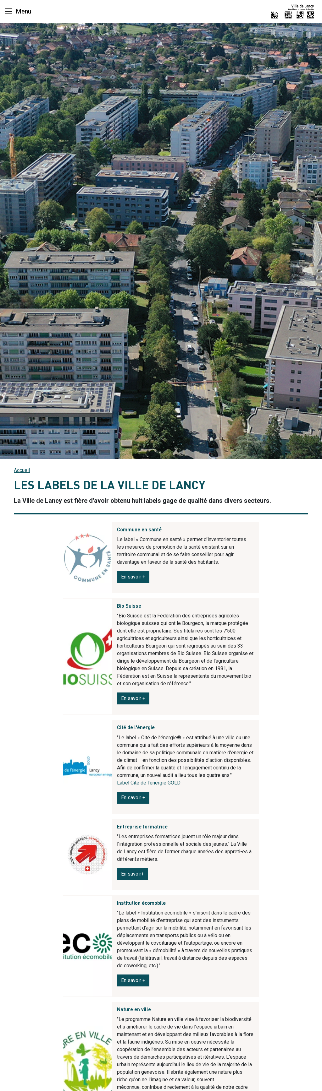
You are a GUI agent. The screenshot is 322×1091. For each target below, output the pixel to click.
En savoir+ (132, 874)
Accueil (22, 470)
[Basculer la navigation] (17, 11)
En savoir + (133, 698)
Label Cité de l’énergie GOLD (148, 783)
